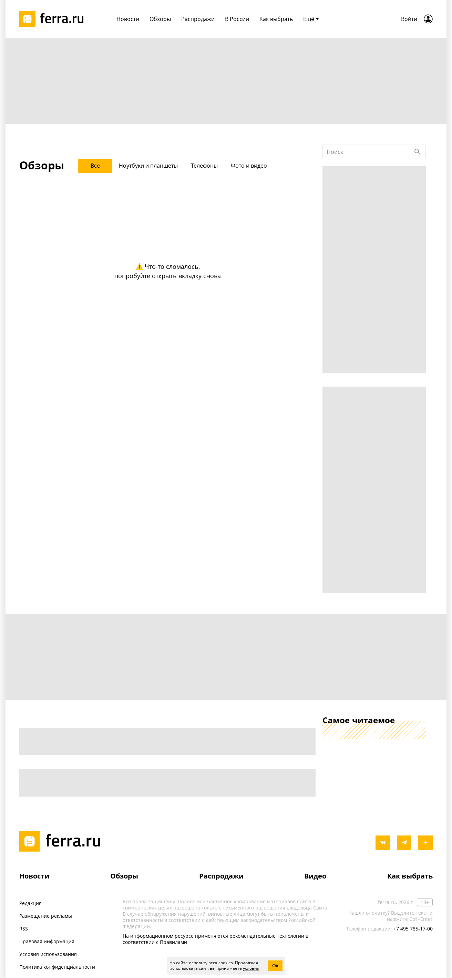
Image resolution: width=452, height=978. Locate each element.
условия (251, 968)
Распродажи (221, 876)
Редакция (30, 903)
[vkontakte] (383, 842)
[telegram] (404, 842)
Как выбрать (410, 876)
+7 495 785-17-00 (413, 928)
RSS (23, 928)
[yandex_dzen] (425, 842)
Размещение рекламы (45, 916)
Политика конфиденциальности (57, 967)
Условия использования (48, 954)
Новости (34, 876)
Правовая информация (46, 941)
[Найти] (417, 152)
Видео (315, 876)
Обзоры (124, 876)
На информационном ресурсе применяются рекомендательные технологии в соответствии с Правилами (215, 939)
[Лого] (53, 19)
